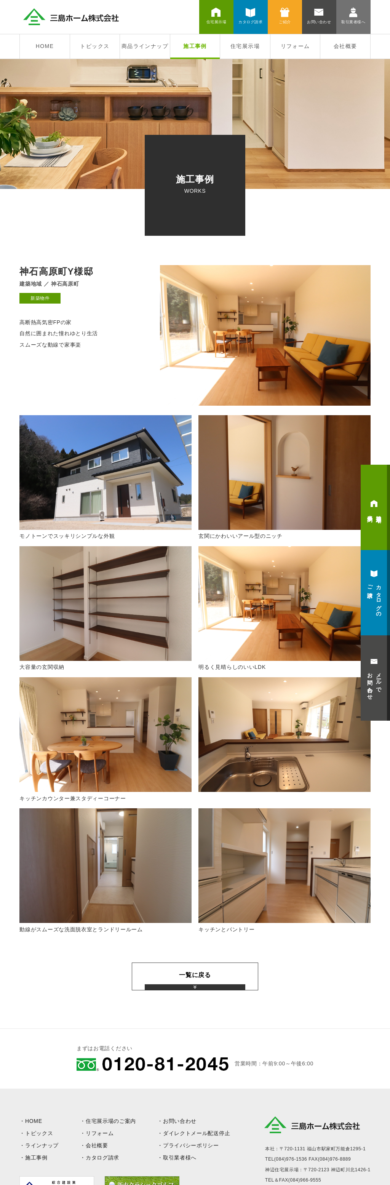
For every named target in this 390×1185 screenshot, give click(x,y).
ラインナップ (42, 1145)
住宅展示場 (245, 46)
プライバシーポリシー (191, 1145)
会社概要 (345, 46)
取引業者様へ (180, 1158)
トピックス (94, 46)
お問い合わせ (180, 1121)
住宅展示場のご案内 (111, 1121)
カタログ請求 (102, 1158)
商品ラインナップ (144, 46)
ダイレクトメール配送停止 (196, 1133)
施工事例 (195, 46)
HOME (45, 46)
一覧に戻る (195, 975)
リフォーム (295, 46)
